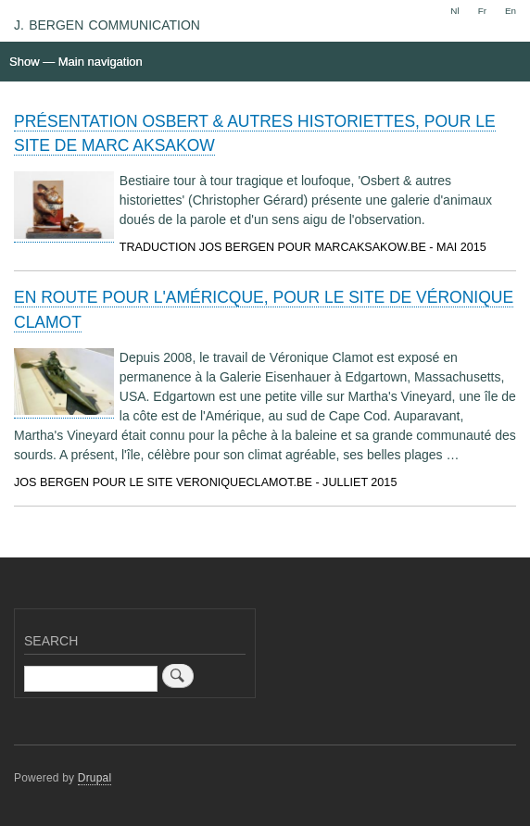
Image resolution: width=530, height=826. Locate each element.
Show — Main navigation (76, 62)
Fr (482, 11)
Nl (454, 11)
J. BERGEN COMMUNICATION (107, 25)
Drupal (95, 777)
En (510, 11)
